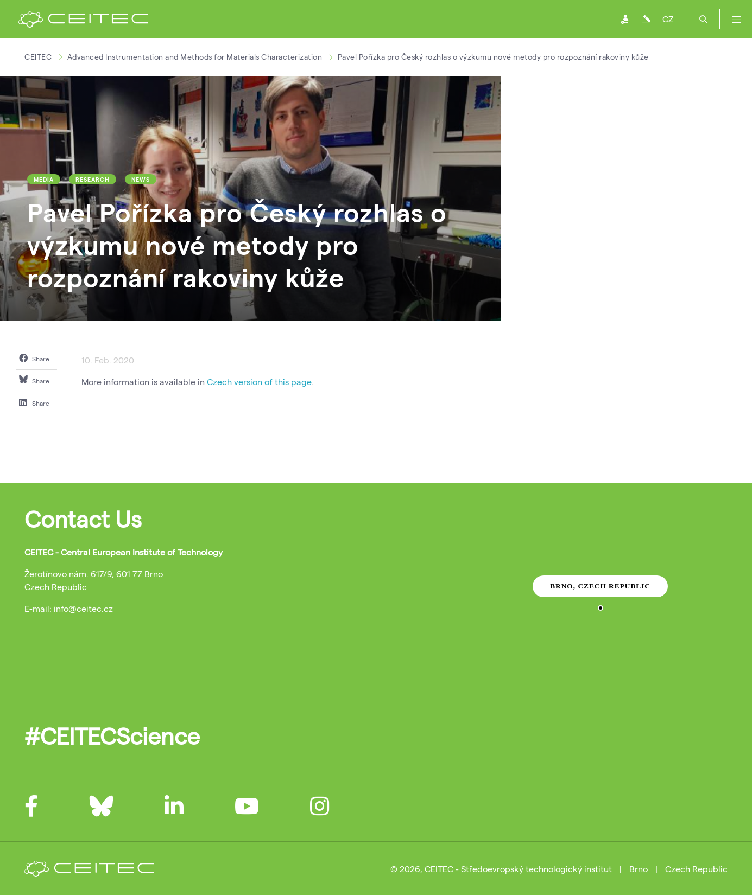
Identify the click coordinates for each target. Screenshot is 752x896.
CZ (667, 19)
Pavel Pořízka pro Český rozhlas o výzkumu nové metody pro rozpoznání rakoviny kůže (493, 56)
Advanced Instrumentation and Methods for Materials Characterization (195, 56)
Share (34, 358)
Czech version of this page (259, 381)
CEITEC (38, 56)
